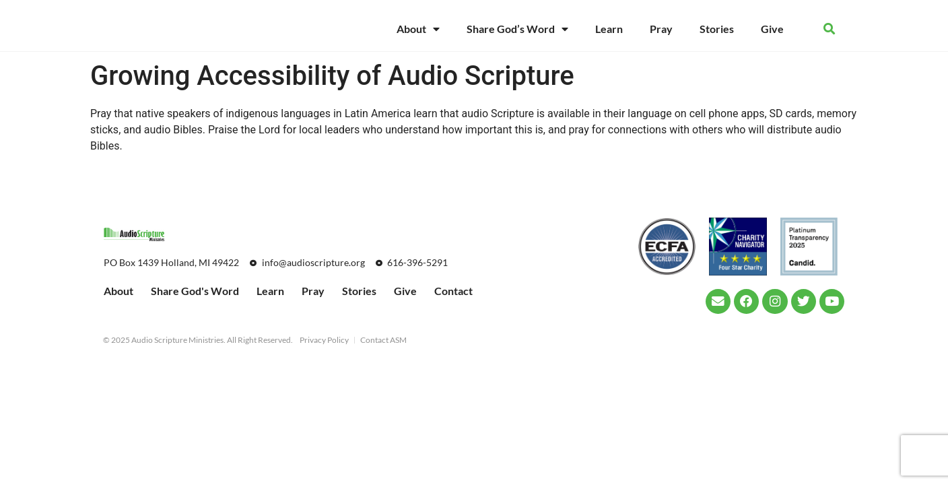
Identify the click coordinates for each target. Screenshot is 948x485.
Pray (661, 28)
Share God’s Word (517, 29)
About (418, 29)
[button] (829, 29)
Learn (609, 28)
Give (772, 28)
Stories (717, 28)
